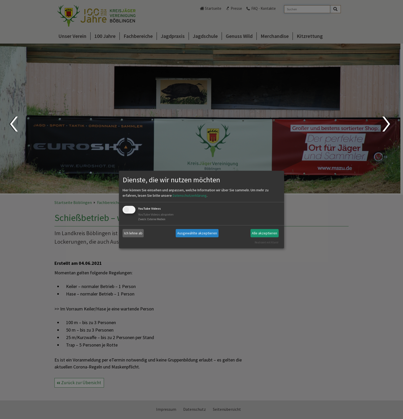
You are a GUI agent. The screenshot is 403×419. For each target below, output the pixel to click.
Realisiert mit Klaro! (266, 242)
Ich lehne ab (133, 233)
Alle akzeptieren (264, 233)
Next (386, 124)
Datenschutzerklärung (190, 195)
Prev (13, 124)
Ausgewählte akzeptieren (197, 233)
